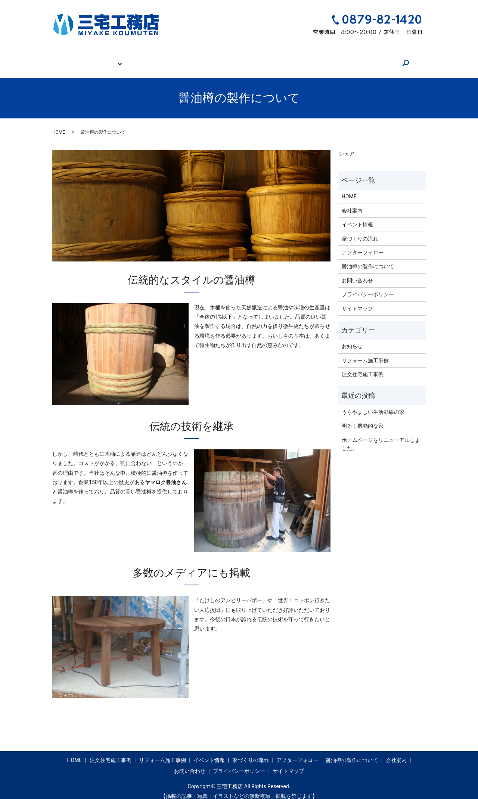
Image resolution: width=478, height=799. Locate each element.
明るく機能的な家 (363, 419)
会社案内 (334, 59)
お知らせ (352, 339)
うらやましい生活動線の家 (373, 405)
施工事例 (115, 59)
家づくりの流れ (193, 59)
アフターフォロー (239, 59)
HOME (91, 59)
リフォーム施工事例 (365, 353)
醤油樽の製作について (292, 59)
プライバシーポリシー (368, 287)
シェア (346, 146)
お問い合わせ (367, 59)
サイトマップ (357, 301)
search (395, 59)
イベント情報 (152, 59)
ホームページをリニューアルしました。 (381, 437)
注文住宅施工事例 (363, 367)
